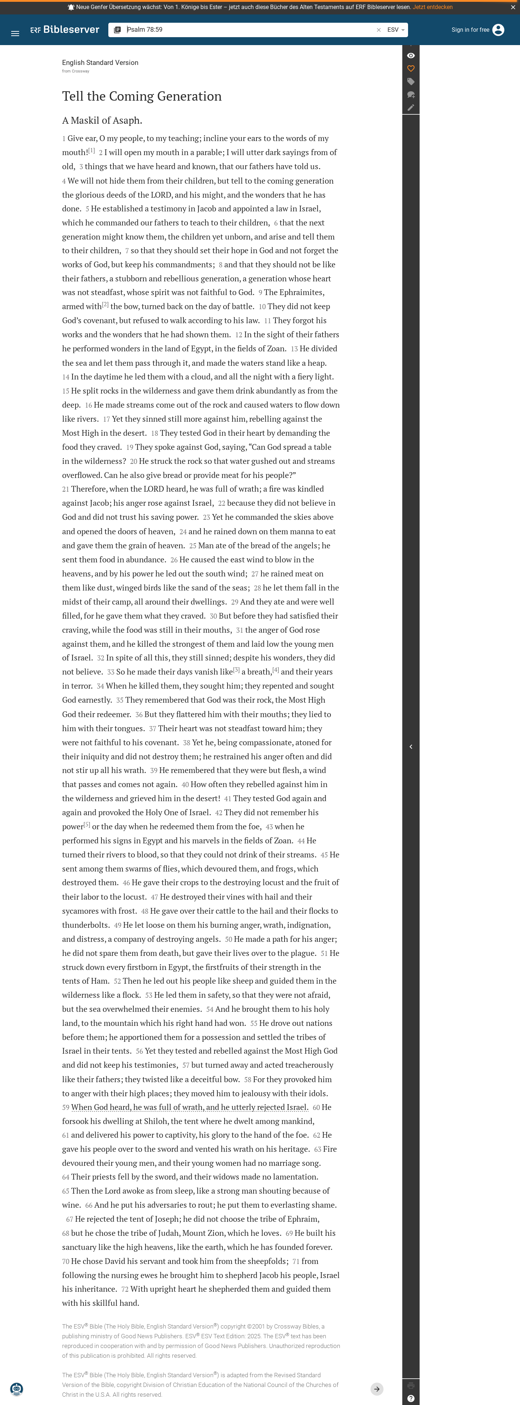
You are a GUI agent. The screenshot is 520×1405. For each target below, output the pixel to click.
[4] (325, 669)
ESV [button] (339, 30)
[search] (221, 29)
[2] (155, 304)
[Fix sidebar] (511, 51)
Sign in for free (470, 29)
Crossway (130, 71)
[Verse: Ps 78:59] (511, 64)
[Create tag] (511, 90)
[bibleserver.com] (65, 30)
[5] (137, 824)
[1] (141, 150)
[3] (286, 669)
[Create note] (511, 116)
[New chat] (511, 103)
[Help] (511, 1398)
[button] (513, 7)
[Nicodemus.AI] (16, 1389)
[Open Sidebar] (511, 751)
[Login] (498, 30)
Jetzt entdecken (433, 7)
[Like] (511, 77)
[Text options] (359, 30)
